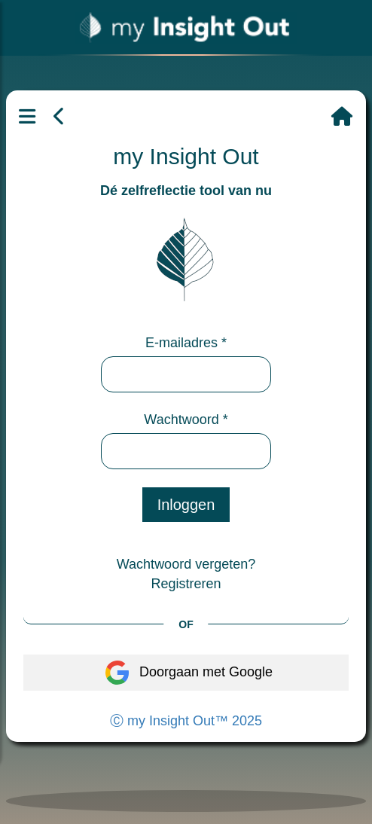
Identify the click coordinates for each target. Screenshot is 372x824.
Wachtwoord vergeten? (186, 564)
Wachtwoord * (185, 419)
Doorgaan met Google (186, 673)
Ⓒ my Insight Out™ (186, 720)
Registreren (186, 583)
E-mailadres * (186, 342)
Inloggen (186, 504)
